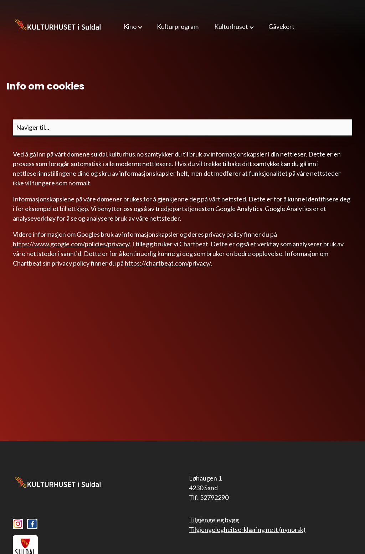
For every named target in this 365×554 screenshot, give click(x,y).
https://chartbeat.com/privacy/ (168, 263)
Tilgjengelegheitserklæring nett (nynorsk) (247, 529)
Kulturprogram (178, 26)
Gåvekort (281, 26)
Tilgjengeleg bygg (214, 520)
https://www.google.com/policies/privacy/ (71, 244)
